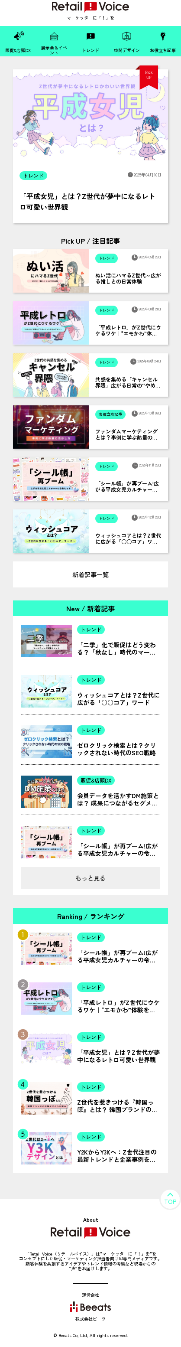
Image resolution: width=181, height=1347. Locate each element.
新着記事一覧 (90, 574)
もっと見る (90, 878)
